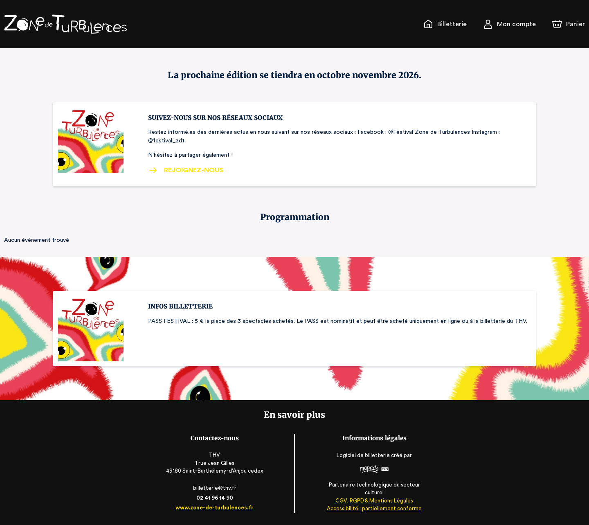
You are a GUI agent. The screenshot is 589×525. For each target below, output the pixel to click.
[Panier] (568, 24)
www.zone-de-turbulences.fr (216, 508)
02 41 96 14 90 (216, 498)
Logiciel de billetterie (363, 458)
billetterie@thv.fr (216, 488)
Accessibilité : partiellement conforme (373, 508)
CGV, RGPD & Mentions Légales (373, 501)
